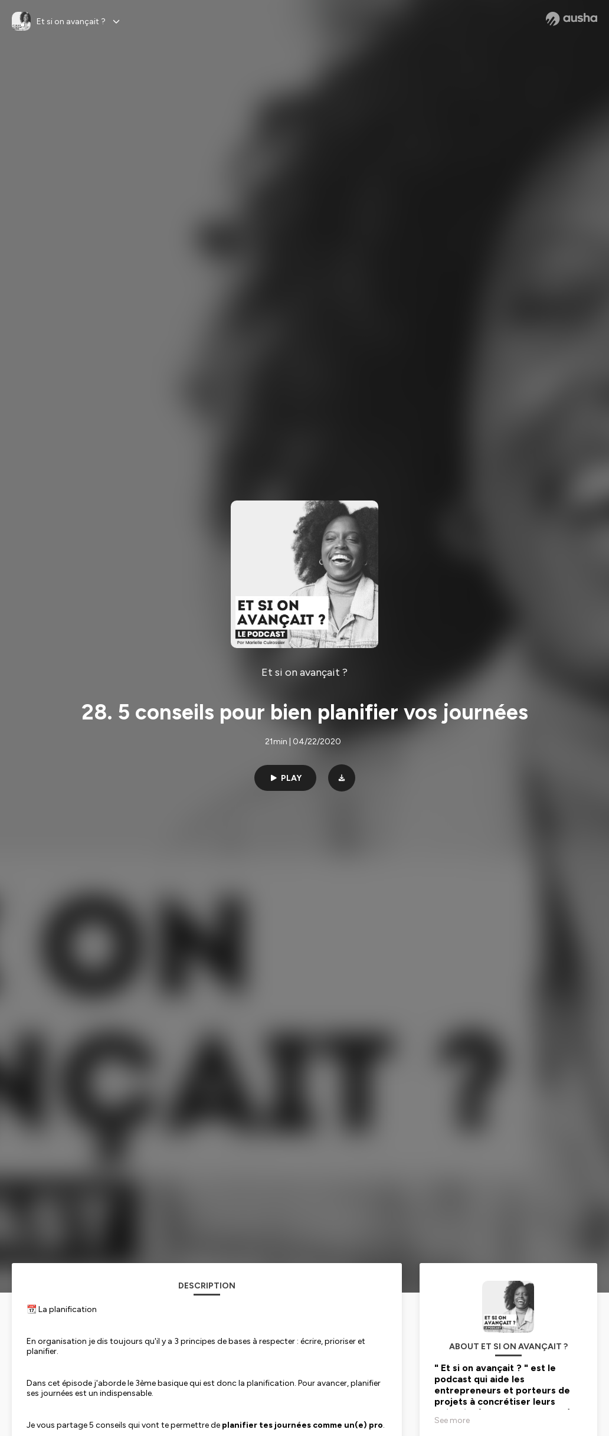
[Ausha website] (571, 19)
